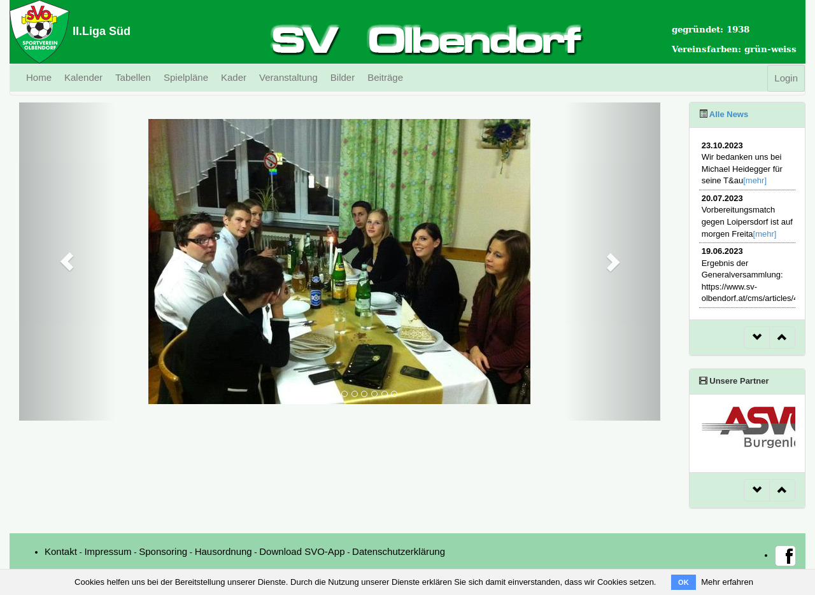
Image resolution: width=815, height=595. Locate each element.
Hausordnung (223, 551)
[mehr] (755, 180)
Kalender (83, 77)
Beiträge (385, 77)
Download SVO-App (301, 551)
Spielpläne (186, 77)
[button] (67, 261)
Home (39, 77)
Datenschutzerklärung (398, 551)
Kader (233, 77)
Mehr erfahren (727, 582)
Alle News (728, 114)
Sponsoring (163, 551)
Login (786, 78)
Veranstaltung (288, 77)
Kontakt (61, 551)
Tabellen (133, 77)
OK (683, 582)
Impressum (107, 551)
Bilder (342, 77)
